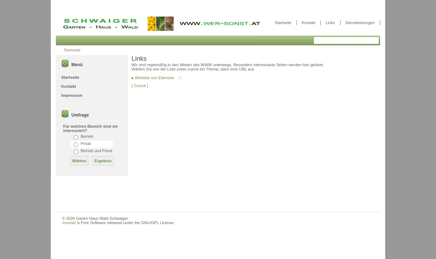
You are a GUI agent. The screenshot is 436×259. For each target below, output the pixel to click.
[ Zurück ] (140, 85)
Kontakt (308, 23)
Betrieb (87, 136)
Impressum (72, 95)
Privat (86, 143)
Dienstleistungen (360, 23)
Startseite (283, 23)
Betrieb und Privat (96, 151)
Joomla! (69, 223)
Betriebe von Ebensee (155, 78)
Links (330, 23)
